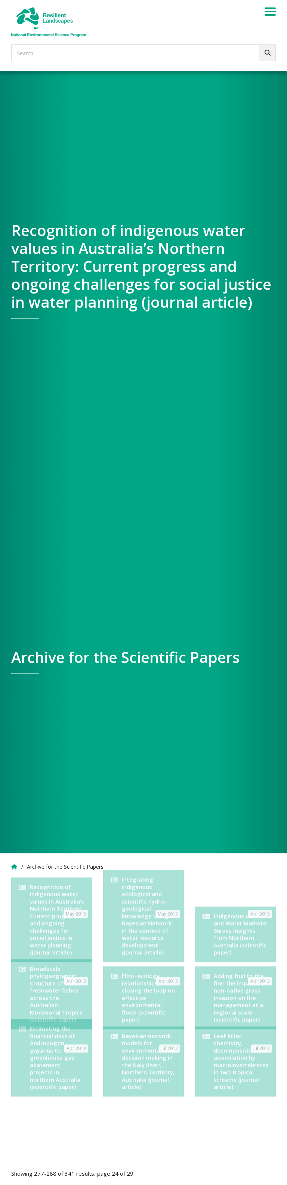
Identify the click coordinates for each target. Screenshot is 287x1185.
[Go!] (267, 52)
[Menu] (270, 12)
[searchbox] (143, 52)
